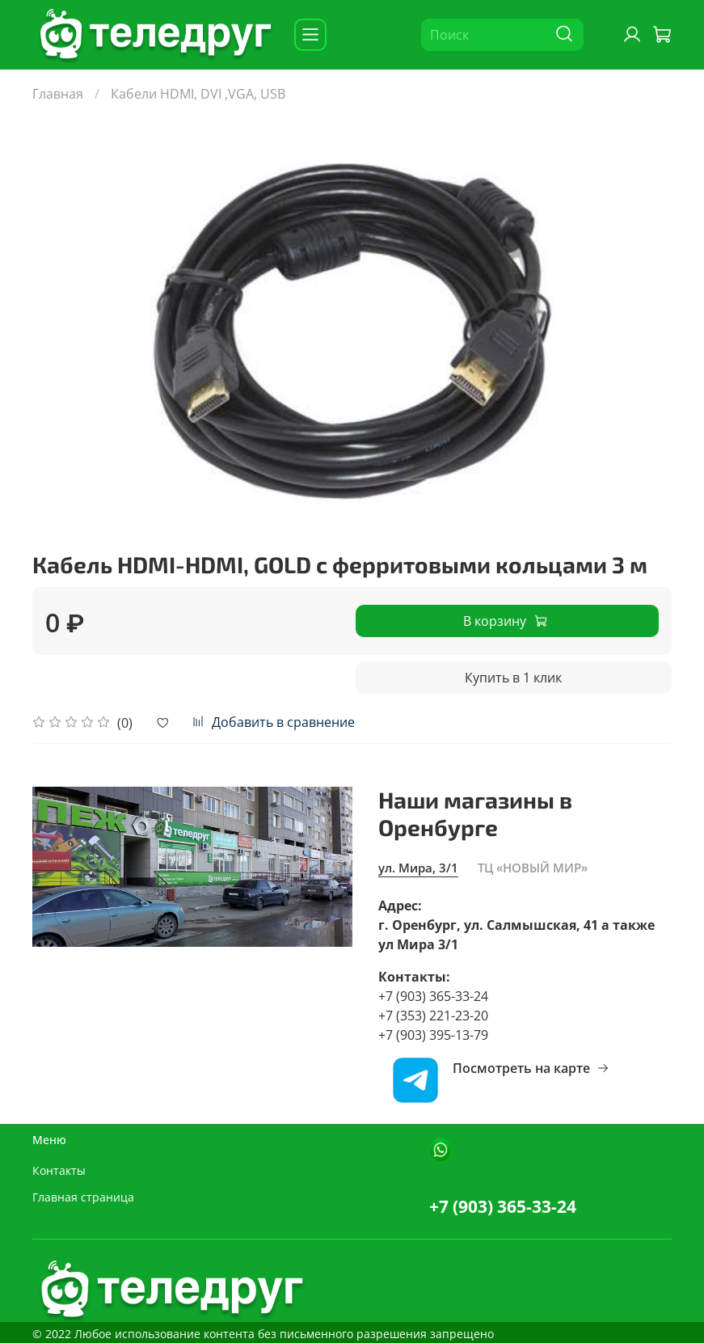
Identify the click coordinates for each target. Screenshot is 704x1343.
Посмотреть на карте (531, 1068)
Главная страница (83, 1197)
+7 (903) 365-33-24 (502, 1206)
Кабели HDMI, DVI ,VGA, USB (198, 94)
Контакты (59, 1170)
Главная (57, 94)
